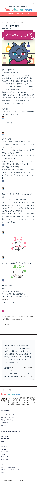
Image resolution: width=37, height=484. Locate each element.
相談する (5, 299)
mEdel (2, 444)
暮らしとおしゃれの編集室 (8, 467)
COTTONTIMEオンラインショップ (10, 470)
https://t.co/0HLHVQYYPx (20, 368)
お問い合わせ (4, 422)
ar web (2, 441)
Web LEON (4, 449)
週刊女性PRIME (5, 436)
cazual (2, 472)
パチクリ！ (4, 464)
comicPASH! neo (5, 462)
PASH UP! (3, 454)
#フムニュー (20, 357)
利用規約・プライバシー (7, 417)
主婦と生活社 (4, 425)
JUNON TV (4, 446)
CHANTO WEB (5, 439)
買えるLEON (4, 451)
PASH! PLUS (4, 457)
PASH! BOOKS (5, 459)
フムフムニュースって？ (7, 414)
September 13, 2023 (25, 376)
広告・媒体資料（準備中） (8, 420)
